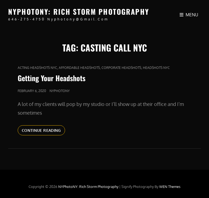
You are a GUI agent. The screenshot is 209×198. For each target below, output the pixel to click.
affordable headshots (79, 68)
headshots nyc (156, 68)
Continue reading (43, 131)
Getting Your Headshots (51, 78)
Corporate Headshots (121, 68)
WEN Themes (169, 186)
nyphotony (60, 91)
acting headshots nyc (37, 68)
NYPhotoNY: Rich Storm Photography (78, 11)
